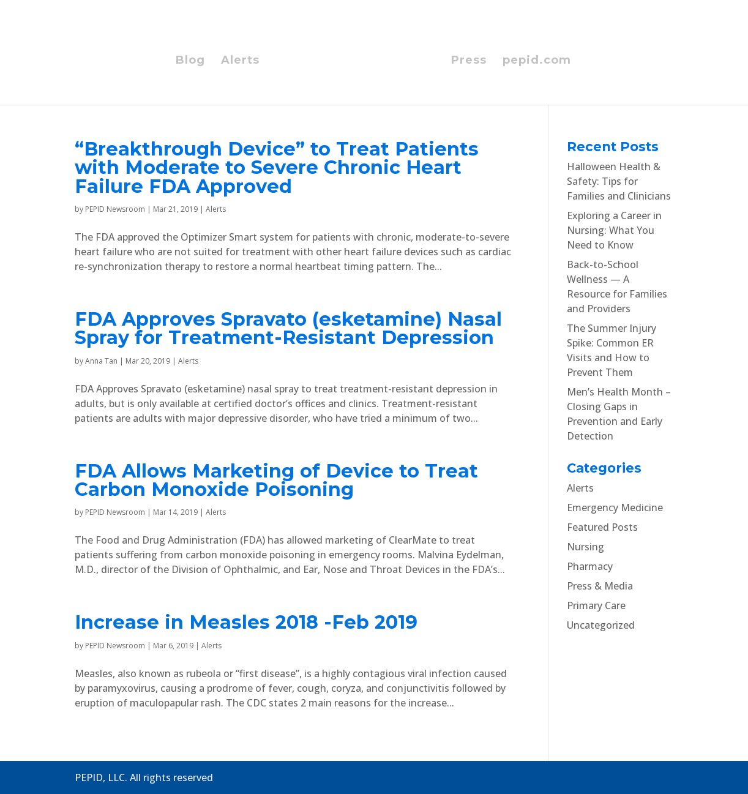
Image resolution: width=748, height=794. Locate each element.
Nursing (585, 546)
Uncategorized (601, 625)
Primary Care (596, 605)
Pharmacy (590, 566)
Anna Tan (101, 361)
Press (469, 61)
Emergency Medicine (615, 507)
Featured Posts (602, 527)
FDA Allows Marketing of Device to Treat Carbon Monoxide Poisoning (276, 480)
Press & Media (600, 586)
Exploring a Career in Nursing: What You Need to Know (614, 230)
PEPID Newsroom (115, 209)
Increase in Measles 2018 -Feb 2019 (246, 622)
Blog (190, 61)
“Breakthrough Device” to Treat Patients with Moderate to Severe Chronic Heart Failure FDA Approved (277, 168)
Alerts (240, 61)
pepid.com (537, 61)
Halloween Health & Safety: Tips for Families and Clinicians (619, 181)
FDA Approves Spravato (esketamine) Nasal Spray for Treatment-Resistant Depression (288, 328)
